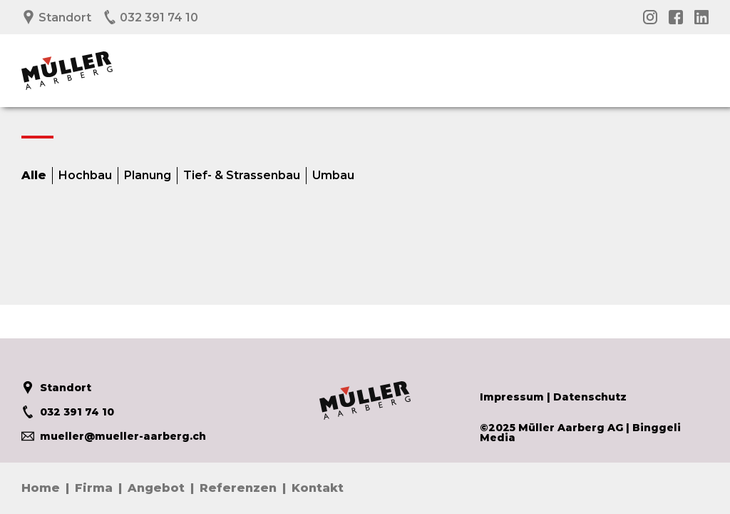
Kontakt (318, 488)
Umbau (333, 175)
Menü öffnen (698, 62)
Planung (147, 175)
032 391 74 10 (150, 17)
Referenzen (238, 488)
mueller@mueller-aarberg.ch (113, 436)
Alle (33, 175)
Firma (94, 488)
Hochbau (85, 175)
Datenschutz (590, 396)
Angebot (156, 488)
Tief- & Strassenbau (241, 175)
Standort (56, 17)
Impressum (512, 396)
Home (40, 488)
